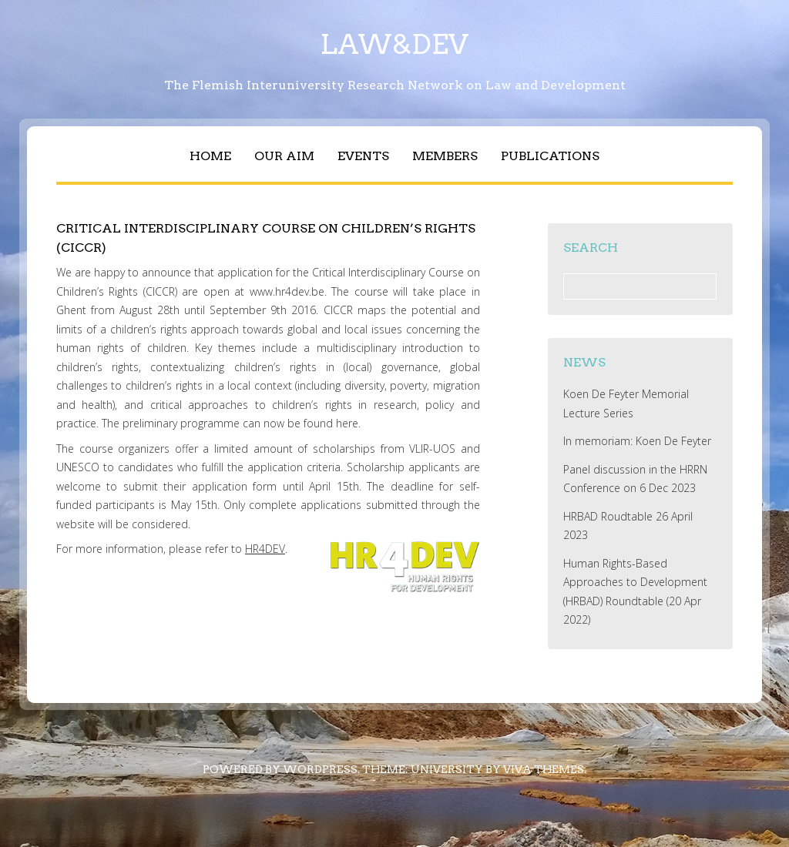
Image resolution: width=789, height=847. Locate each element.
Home (210, 156)
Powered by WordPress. (281, 769)
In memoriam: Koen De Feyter (637, 441)
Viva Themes (543, 769)
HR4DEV (265, 548)
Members (445, 156)
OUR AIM (284, 156)
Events (363, 156)
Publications (550, 156)
